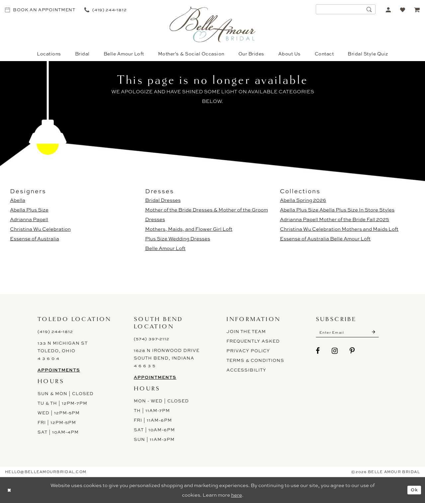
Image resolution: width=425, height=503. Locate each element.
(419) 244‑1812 (55, 331)
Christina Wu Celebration (40, 228)
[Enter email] (351, 333)
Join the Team (246, 331)
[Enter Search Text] (346, 9)
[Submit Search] (369, 9)
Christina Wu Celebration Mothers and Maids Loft (339, 228)
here (236, 494)
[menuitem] (40, 9)
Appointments (59, 370)
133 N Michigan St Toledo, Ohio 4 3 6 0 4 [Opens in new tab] (63, 350)
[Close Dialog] (10, 490)
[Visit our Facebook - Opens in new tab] (318, 351)
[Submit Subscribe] (380, 333)
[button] (388, 9)
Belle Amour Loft (165, 248)
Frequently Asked (253, 341)
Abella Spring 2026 (303, 200)
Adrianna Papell (29, 219)
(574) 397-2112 (151, 339)
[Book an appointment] (40, 9)
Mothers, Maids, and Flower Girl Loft (188, 228)
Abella (17, 200)
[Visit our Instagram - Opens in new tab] (335, 351)
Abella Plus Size (29, 209)
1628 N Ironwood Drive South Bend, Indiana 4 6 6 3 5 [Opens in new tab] (167, 358)
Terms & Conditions (255, 360)
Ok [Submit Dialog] (414, 489)
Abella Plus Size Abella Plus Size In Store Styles (337, 209)
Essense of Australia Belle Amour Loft (325, 238)
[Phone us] (105, 9)
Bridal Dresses (163, 200)
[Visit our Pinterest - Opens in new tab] (352, 351)
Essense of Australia (34, 238)
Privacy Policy (248, 351)
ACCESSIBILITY (246, 370)
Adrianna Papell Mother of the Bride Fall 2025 (334, 219)
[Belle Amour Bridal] (213, 24)
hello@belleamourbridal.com (45, 471)
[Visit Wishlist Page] (402, 9)
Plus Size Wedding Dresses (177, 238)
